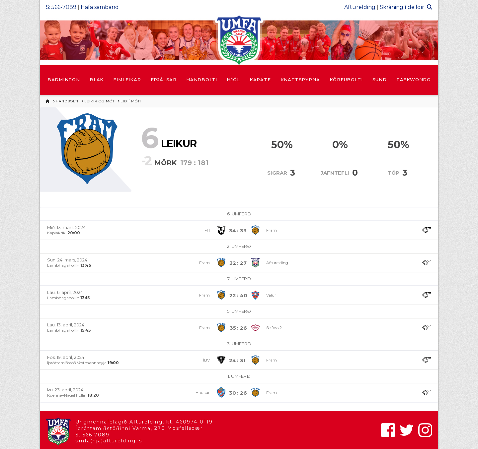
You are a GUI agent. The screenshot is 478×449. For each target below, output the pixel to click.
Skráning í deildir (402, 7)
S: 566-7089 (61, 7)
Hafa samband (100, 7)
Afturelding (359, 7)
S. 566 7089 (92, 435)
